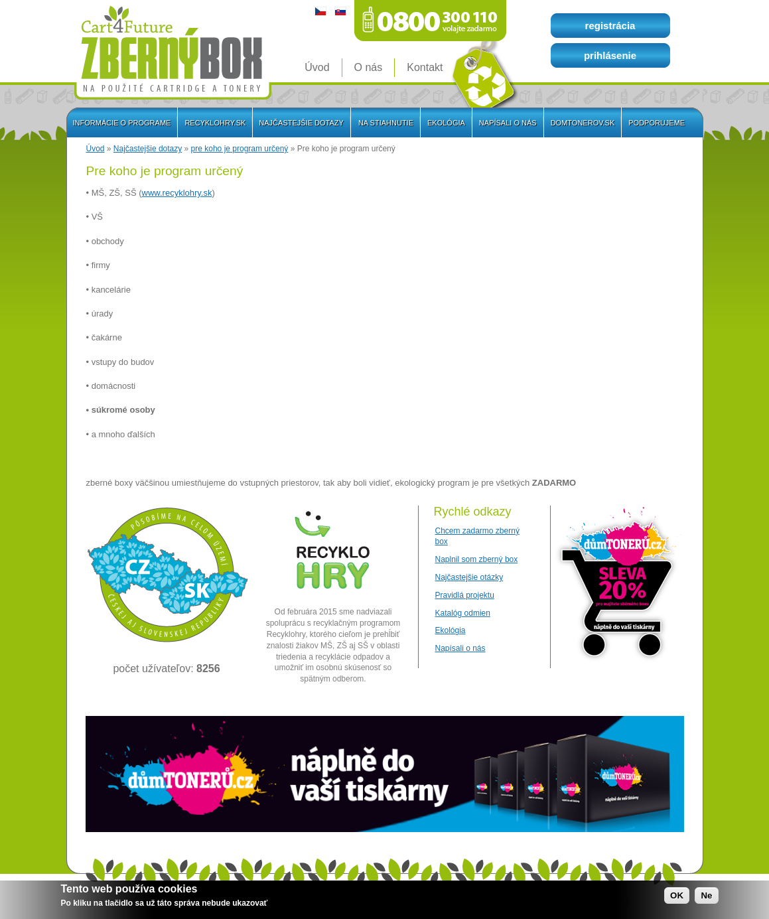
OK (676, 897)
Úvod (95, 148)
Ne (706, 897)
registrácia (610, 25)
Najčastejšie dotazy (147, 148)
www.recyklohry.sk (177, 193)
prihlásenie (610, 55)
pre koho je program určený (240, 148)
